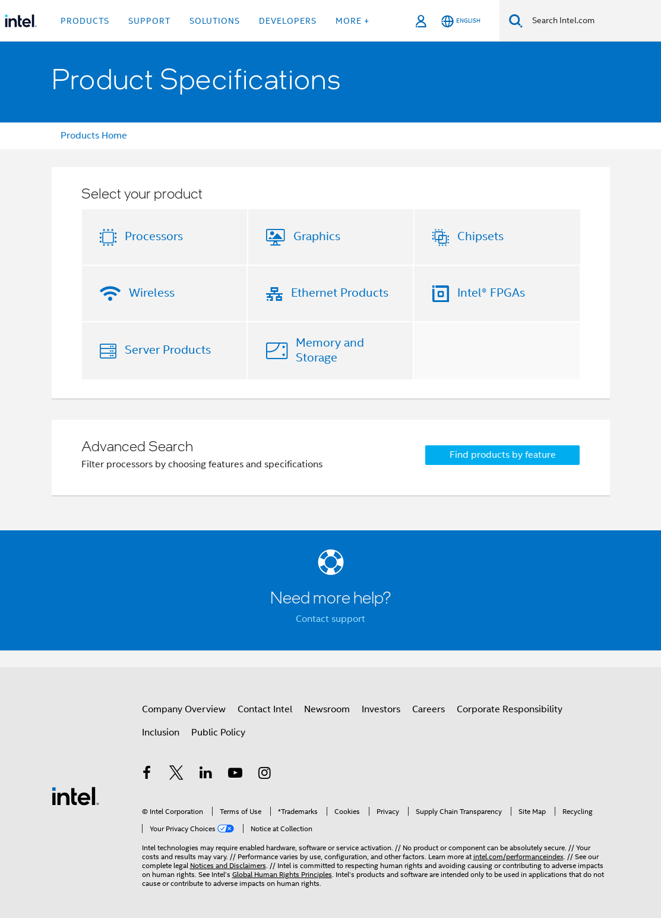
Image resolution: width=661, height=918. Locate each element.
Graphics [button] (316, 236)
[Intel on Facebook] (147, 774)
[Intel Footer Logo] (75, 795)
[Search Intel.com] (591, 20)
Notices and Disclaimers (228, 865)
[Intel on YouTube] (235, 774)
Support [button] (149, 20)
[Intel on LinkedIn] (206, 774)
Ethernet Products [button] (339, 292)
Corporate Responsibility (509, 709)
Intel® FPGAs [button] (491, 292)
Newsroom (327, 709)
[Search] (516, 20)
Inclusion (160, 732)
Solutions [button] (214, 20)
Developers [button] (288, 20)
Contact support (330, 619)
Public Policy (218, 732)
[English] (460, 21)
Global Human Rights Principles (282, 874)
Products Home (94, 136)
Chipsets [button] (480, 236)
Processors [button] (154, 236)
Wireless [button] (152, 292)
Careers (428, 709)
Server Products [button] (168, 349)
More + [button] (352, 20)
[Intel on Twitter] (176, 774)
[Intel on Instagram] (265, 774)
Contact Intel (265, 709)
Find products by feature (503, 455)
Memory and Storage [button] (330, 350)
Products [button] (85, 20)
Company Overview (184, 709)
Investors (381, 709)
